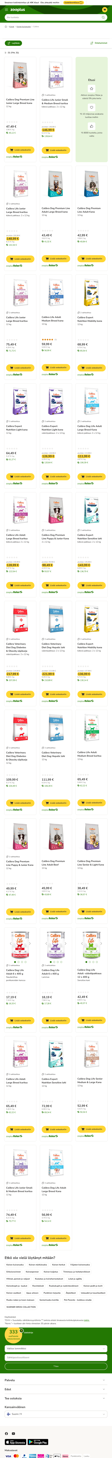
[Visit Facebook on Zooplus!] (6, 1434)
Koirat (11, 27)
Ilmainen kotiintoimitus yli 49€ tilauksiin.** (25, 2)
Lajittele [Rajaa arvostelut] (13, 43)
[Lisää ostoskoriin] (20, 150)
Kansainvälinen (15, 1407)
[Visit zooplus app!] (15, 1444)
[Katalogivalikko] (6, 10)
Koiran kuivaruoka (24, 27)
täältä (87, 1320)
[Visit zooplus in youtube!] (13, 1434)
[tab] (15, 962)
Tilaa (56, 1366)
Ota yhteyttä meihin (49, 2)
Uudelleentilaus (73, 2)
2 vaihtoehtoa (48, 95)
